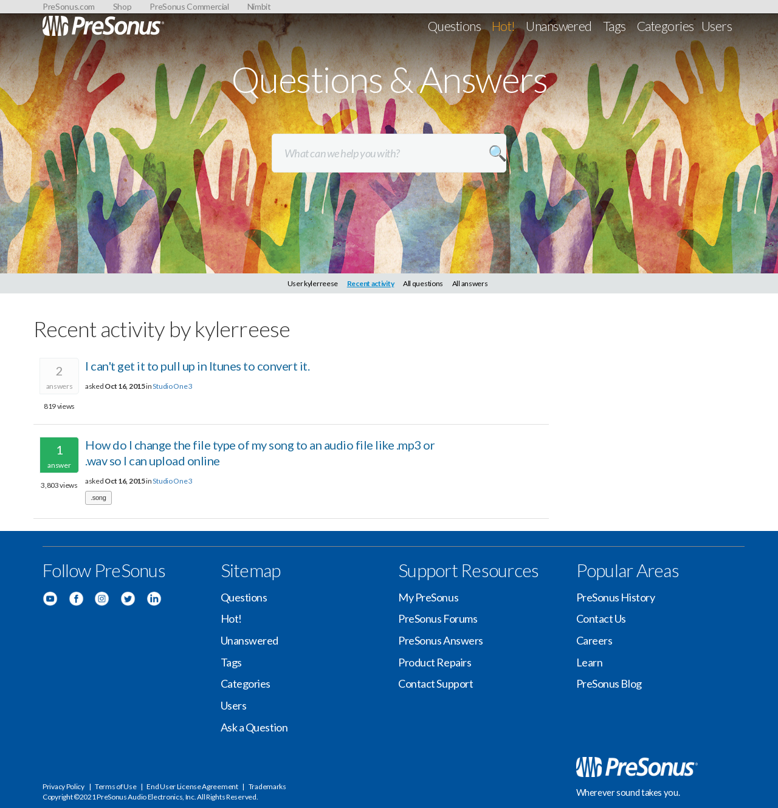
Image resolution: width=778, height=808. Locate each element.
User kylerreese (313, 283)
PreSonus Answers (440, 640)
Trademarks (267, 786)
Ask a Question (254, 727)
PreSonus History (615, 597)
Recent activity (370, 283)
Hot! (503, 25)
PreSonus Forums (437, 618)
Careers (594, 640)
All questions (423, 283)
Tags (614, 25)
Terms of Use (115, 786)
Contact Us (601, 618)
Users (716, 25)
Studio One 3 (172, 386)
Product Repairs (434, 662)
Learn (589, 662)
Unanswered (559, 25)
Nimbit (259, 6)
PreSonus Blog (609, 683)
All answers (470, 283)
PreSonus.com (69, 6)
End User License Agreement (192, 786)
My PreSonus (428, 597)
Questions (454, 25)
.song (98, 497)
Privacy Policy (63, 786)
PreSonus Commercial (189, 6)
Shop (122, 6)
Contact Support (435, 683)
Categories (665, 25)
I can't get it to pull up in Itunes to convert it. (197, 365)
